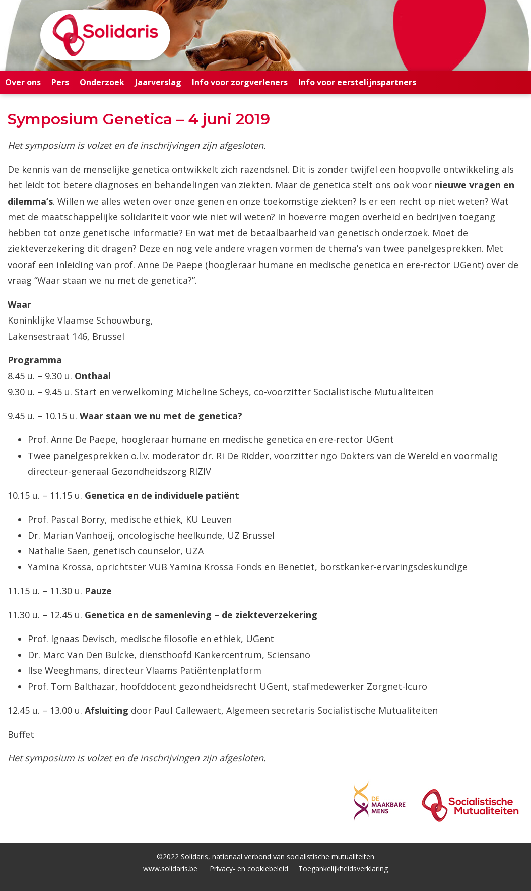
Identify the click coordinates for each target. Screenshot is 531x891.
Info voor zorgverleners (240, 82)
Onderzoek (102, 82)
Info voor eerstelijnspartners (357, 82)
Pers (60, 82)
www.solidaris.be (170, 868)
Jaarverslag (158, 82)
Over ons (23, 82)
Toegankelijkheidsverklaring (343, 868)
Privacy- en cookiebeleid (249, 868)
